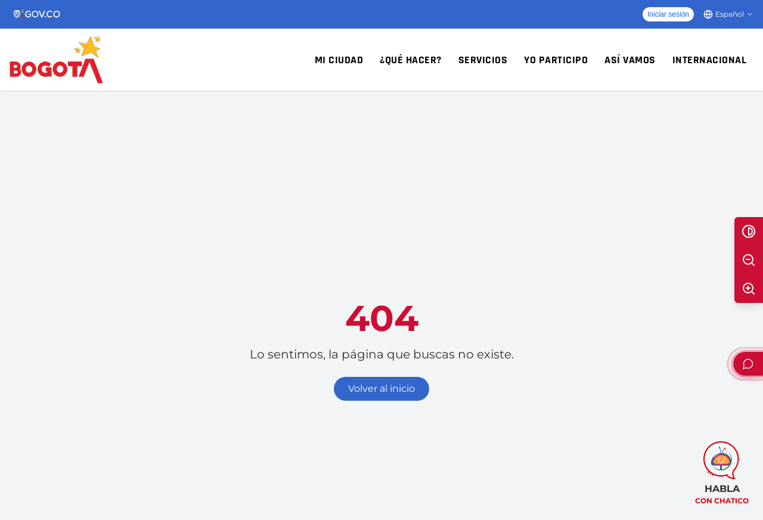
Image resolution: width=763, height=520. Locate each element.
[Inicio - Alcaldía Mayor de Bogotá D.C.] (56, 59)
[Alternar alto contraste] (748, 231)
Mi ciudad (339, 60)
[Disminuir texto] (748, 260)
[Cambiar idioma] (728, 14)
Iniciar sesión (668, 14)
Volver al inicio (381, 388)
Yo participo (556, 60)
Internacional (709, 60)
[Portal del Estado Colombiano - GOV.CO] (37, 14)
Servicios (483, 60)
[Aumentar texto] (748, 288)
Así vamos (630, 60)
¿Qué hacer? (411, 60)
